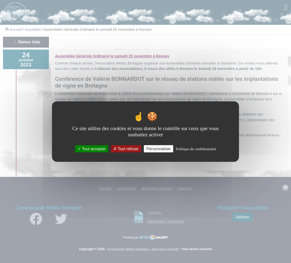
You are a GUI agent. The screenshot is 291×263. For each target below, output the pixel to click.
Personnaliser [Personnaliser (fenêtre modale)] (158, 149)
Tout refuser (126, 149)
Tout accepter (92, 149)
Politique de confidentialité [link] (196, 149)
